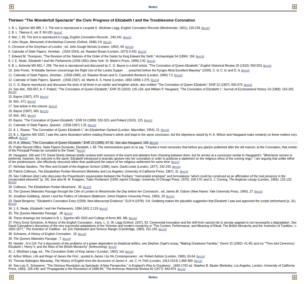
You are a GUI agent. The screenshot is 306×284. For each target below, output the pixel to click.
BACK (205, 28)
